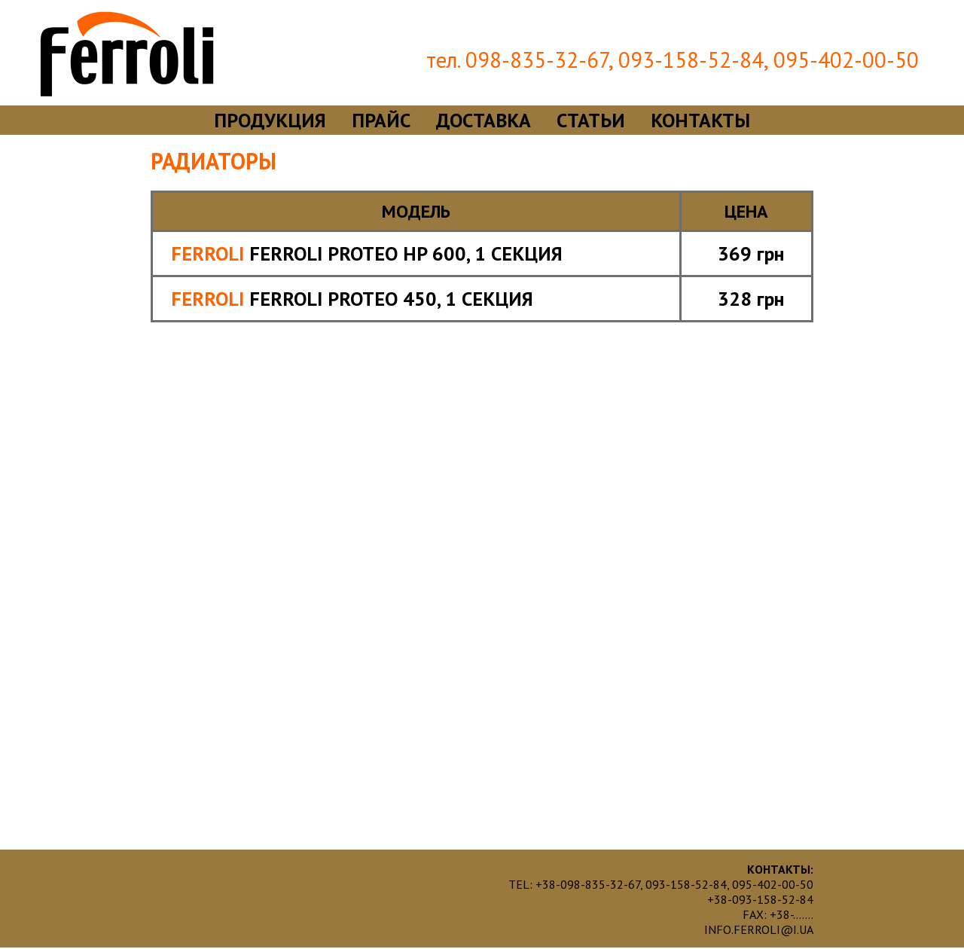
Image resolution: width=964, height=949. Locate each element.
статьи (591, 120)
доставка (483, 120)
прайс (381, 120)
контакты (700, 120)
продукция (270, 120)
